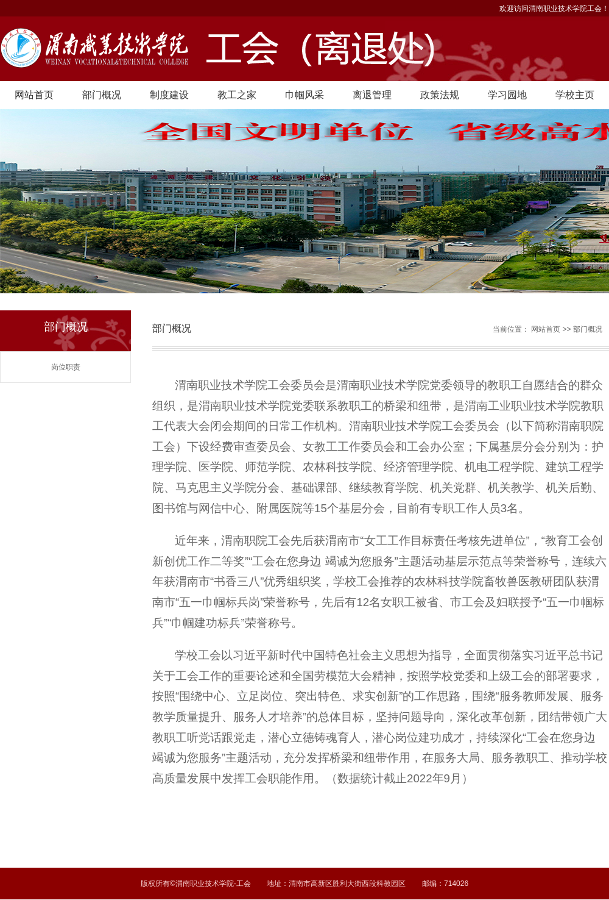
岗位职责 (65, 367)
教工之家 (236, 95)
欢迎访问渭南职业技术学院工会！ (554, 8)
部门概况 (101, 95)
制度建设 (169, 95)
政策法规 (439, 95)
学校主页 (574, 95)
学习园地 (507, 95)
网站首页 (34, 95)
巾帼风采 (304, 95)
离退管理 (372, 95)
